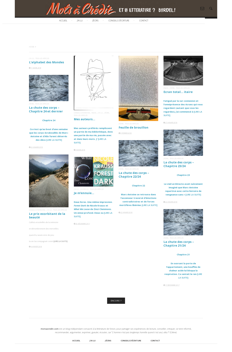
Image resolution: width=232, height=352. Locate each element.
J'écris (106, 118)
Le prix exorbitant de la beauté (47, 220)
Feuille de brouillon (133, 132)
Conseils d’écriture (131, 28)
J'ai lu (31, 63)
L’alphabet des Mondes (46, 67)
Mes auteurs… (84, 124)
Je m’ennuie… (84, 198)
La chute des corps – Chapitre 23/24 (178, 169)
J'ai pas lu (84, 194)
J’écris (108, 28)
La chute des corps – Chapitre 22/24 (134, 180)
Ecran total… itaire (178, 97)
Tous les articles (42, 63)
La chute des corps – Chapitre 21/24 (178, 249)
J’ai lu (92, 28)
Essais (94, 118)
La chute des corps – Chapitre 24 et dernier (46, 114)
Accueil (76, 28)
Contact (156, 28)
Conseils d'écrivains (82, 118)
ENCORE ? (116, 305)
